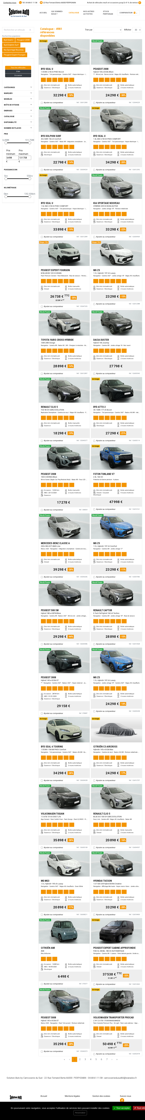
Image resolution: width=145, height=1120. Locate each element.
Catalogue (74, 13)
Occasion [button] (18, 75)
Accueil (43, 13)
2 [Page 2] (80, 1059)
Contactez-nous (9, 3)
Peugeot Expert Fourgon (14, 55)
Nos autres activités (88, 12)
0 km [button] (18, 71)
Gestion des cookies (101, 1096)
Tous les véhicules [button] (18, 68)
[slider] (6, 142)
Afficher (127, 30)
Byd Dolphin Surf (11, 45)
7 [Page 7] (106, 1059)
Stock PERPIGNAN (108, 12)
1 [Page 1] (74, 1059)
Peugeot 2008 (23, 40)
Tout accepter (122, 1108)
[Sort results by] (108, 30)
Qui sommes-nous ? (57, 12)
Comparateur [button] (127, 13)
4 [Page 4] (90, 1059)
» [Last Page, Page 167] (117, 1059)
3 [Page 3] (85, 1059)
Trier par (88, 30)
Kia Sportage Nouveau (14, 50)
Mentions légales (72, 1096)
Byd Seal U (8, 40)
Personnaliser (80, 1113)
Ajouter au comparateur (53, 102)
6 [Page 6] (101, 1059)
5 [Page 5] (96, 1059)
